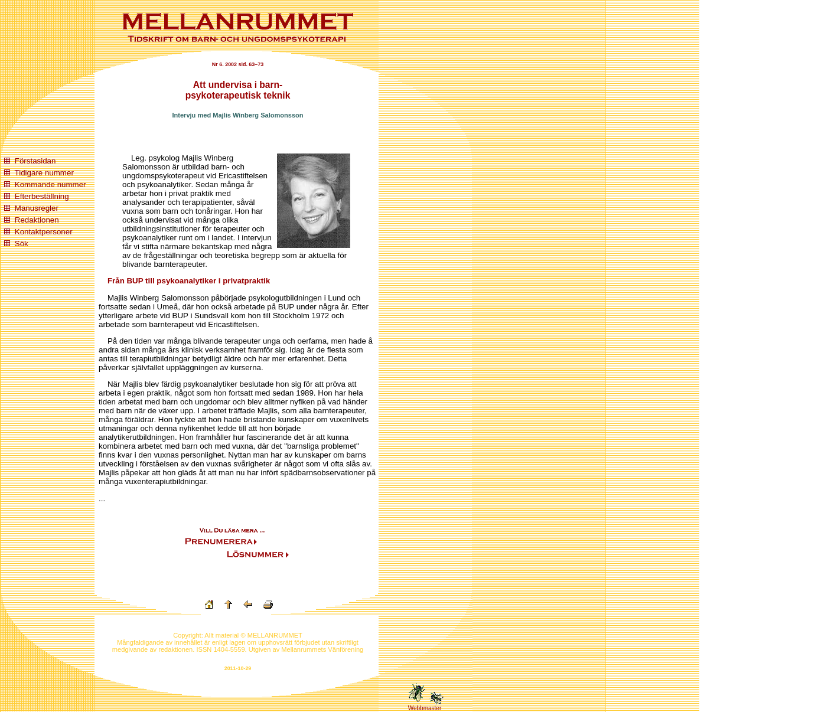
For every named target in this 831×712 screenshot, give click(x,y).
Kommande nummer (50, 184)
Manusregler (36, 208)
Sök (21, 243)
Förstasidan (35, 160)
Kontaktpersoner (44, 231)
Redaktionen (37, 219)
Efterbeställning (42, 196)
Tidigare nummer (44, 172)
